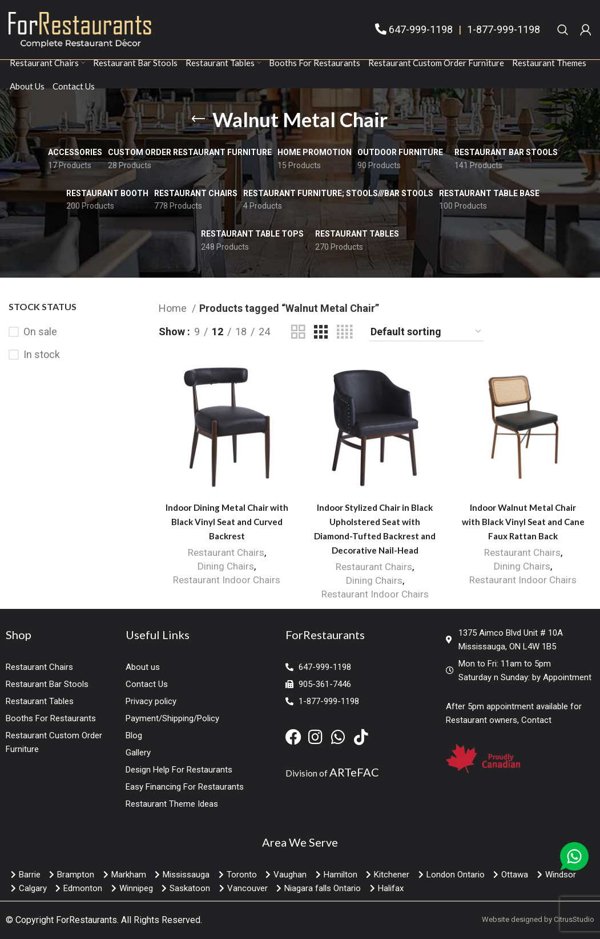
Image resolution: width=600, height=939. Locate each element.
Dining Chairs (226, 566)
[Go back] (198, 119)
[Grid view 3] (321, 332)
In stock (41, 354)
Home (174, 308)
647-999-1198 (421, 29)
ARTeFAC (354, 772)
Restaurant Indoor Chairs (226, 580)
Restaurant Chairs (226, 552)
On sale (40, 332)
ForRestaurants (86, 919)
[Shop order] (426, 332)
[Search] (562, 29)
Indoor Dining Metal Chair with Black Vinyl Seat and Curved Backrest (227, 521)
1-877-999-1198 (503, 29)
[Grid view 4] (344, 332)
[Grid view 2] (298, 332)
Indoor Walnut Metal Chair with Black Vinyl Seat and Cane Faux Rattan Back (523, 521)
